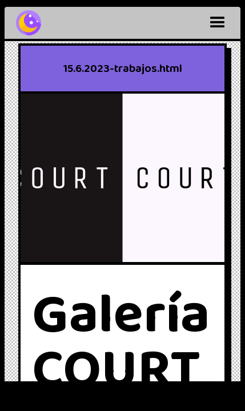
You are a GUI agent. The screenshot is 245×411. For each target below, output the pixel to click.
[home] (29, 23)
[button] (217, 23)
